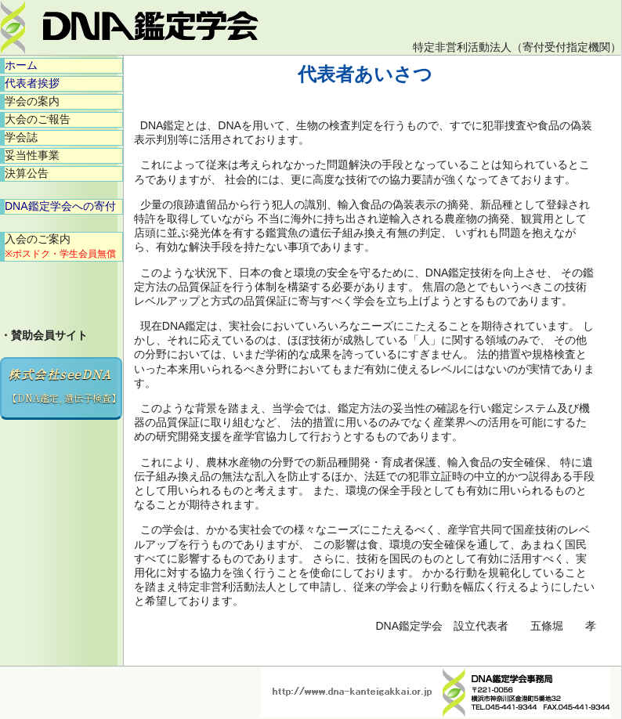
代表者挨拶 (32, 83)
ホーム (21, 65)
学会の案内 (32, 101)
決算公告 (27, 173)
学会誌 (21, 137)
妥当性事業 (32, 155)
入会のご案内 (60, 246)
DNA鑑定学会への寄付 (60, 206)
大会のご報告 (38, 119)
